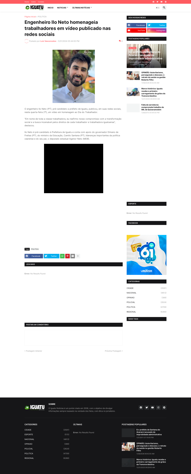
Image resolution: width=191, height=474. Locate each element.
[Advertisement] (74, 226)
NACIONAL (146, 292)
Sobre (33, 2)
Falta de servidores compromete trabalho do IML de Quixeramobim (152, 107)
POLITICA (42, 17)
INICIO (50, 8)
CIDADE (146, 288)
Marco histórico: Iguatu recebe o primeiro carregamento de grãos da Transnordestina (153, 92)
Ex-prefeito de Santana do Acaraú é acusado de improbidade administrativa (149, 432)
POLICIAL (146, 302)
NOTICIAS (61, 8)
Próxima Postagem (113, 351)
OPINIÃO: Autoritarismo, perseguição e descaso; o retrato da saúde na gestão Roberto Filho (153, 76)
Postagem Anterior (34, 351)
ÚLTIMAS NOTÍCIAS (81, 8)
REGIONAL (146, 312)
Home (27, 2)
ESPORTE (47, 434)
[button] (157, 7)
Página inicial (30, 17)
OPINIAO (146, 297)
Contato (41, 2)
